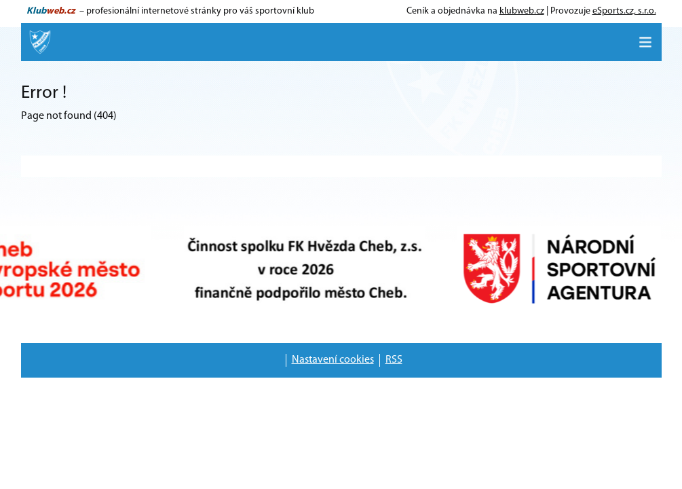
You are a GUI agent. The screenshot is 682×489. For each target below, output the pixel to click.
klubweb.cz (521, 11)
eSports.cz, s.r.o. (624, 11)
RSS (393, 360)
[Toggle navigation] (645, 42)
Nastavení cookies (333, 360)
